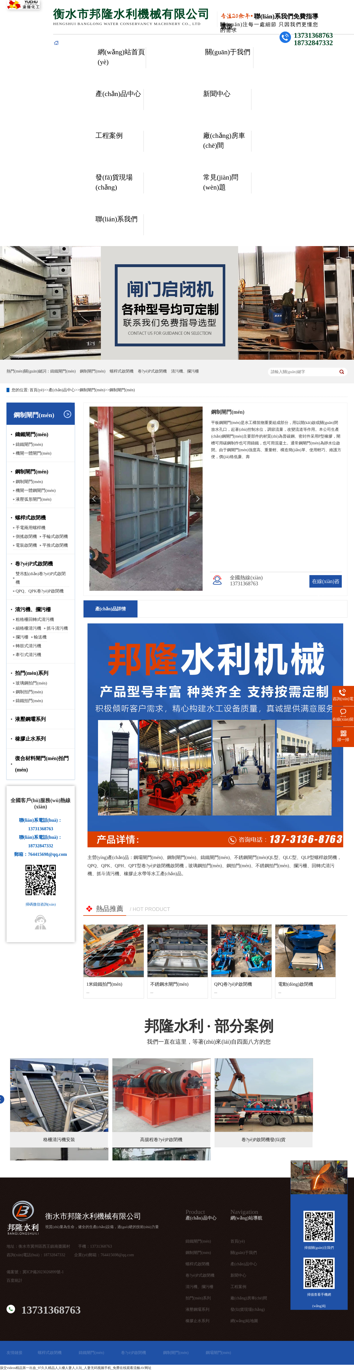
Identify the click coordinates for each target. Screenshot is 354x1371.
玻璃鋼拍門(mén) (31, 683)
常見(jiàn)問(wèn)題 (220, 182)
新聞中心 (216, 93)
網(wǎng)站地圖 (244, 1321)
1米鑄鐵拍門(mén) (104, 984)
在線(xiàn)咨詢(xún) (326, 588)
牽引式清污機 (28, 654)
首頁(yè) (37, 390)
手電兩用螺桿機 (30, 527)
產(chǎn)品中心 (118, 93)
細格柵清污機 (28, 628)
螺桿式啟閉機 (122, 371)
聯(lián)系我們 (116, 219)
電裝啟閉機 (26, 545)
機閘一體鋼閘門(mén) (36, 490)
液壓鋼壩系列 (30, 719)
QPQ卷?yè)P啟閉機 (233, 984)
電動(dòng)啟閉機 (295, 984)
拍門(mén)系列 (31, 673)
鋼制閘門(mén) (92, 371)
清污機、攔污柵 (199, 1287)
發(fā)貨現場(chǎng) (114, 182)
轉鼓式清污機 (28, 646)
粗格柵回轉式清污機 (35, 619)
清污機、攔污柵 (33, 609)
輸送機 (40, 637)
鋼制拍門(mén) (29, 692)
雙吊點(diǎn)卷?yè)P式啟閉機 (41, 577)
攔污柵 (22, 637)
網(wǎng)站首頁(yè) (121, 57)
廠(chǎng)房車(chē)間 (224, 140)
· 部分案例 (209, 1026)
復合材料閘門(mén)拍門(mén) (42, 764)
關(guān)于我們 (227, 52)
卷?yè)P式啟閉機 (152, 371)
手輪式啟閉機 (55, 536)
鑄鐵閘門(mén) (63, 371)
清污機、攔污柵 (185, 371)
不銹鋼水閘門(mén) (169, 984)
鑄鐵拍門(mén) (29, 700)
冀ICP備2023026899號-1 (43, 1272)
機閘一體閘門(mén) (33, 453)
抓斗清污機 (57, 628)
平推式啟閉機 (55, 545)
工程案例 (109, 135)
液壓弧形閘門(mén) (33, 499)
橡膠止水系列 (30, 739)
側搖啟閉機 (26, 536)
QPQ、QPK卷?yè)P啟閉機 (40, 591)
